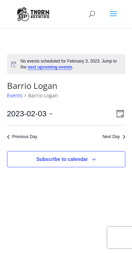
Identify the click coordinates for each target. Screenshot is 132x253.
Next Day (113, 136)
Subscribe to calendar (62, 159)
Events (15, 95)
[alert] (66, 64)
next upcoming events (49, 67)
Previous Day (22, 136)
